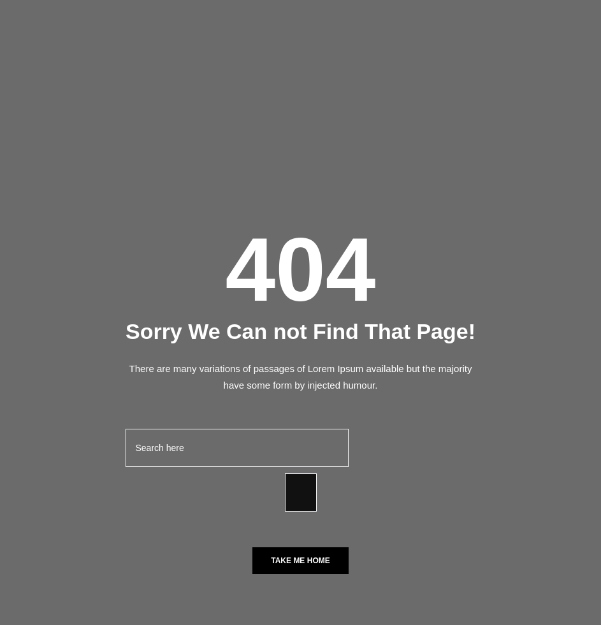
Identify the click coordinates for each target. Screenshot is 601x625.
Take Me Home (300, 560)
